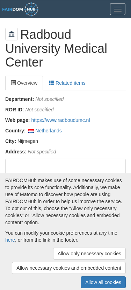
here (10, 240)
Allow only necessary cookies (89, 253)
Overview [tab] (24, 83)
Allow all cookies (103, 282)
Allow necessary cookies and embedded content (68, 268)
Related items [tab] (67, 83)
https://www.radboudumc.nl (60, 120)
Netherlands (48, 130)
